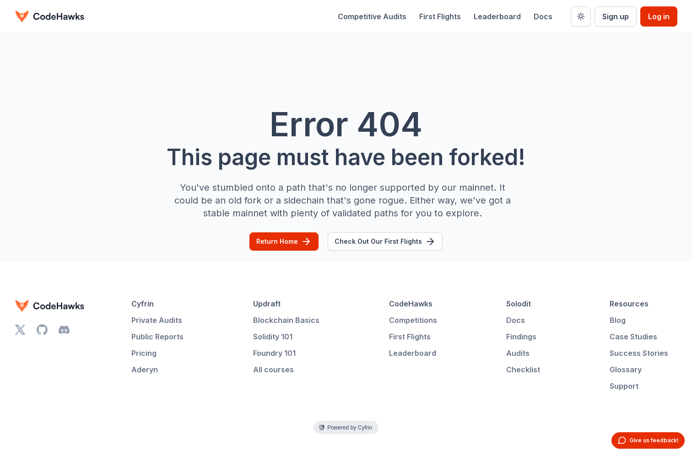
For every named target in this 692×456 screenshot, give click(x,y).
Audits (518, 353)
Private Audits (156, 320)
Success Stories (639, 353)
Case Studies (633, 336)
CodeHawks (410, 303)
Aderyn (144, 369)
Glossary (626, 369)
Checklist (523, 369)
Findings (521, 336)
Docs (543, 16)
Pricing (144, 353)
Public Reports (157, 336)
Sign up (615, 16)
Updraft (267, 303)
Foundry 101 (274, 353)
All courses (273, 369)
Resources (629, 303)
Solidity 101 (272, 336)
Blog (618, 320)
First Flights (440, 16)
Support (624, 386)
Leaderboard (497, 16)
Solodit (518, 303)
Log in (659, 16)
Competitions (413, 320)
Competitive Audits (372, 16)
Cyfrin (142, 303)
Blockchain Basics (286, 320)
